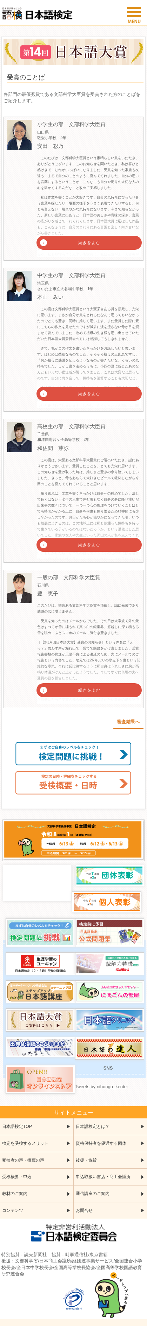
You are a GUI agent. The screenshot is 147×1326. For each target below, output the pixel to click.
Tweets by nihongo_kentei (101, 1086)
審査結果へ (128, 721)
